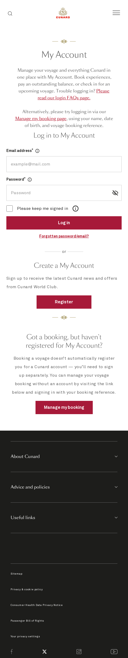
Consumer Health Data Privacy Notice (37, 605)
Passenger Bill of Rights (27, 620)
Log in (64, 223)
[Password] (64, 193)
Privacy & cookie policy (27, 589)
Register (64, 302)
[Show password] (115, 193)
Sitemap (17, 573)
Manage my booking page (41, 119)
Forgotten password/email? (64, 236)
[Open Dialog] (37, 151)
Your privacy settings (25, 636)
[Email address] (64, 164)
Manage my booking (64, 407)
